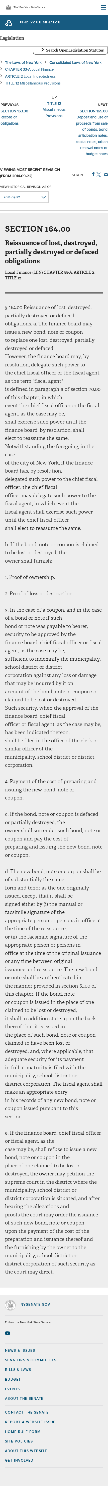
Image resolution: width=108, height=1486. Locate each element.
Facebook (92, 174)
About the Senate (24, 1398)
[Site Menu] (103, 7)
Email (105, 174)
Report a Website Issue (30, 1422)
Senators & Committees (30, 1360)
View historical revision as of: (26, 187)
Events (12, 1389)
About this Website (26, 1451)
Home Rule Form (23, 1432)
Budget (13, 1379)
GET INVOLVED (19, 1460)
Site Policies (19, 1441)
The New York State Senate (29, 7)
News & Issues (20, 1350)
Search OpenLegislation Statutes (75, 50)
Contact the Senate (27, 1412)
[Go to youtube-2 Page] (8, 1333)
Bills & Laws (18, 1370)
